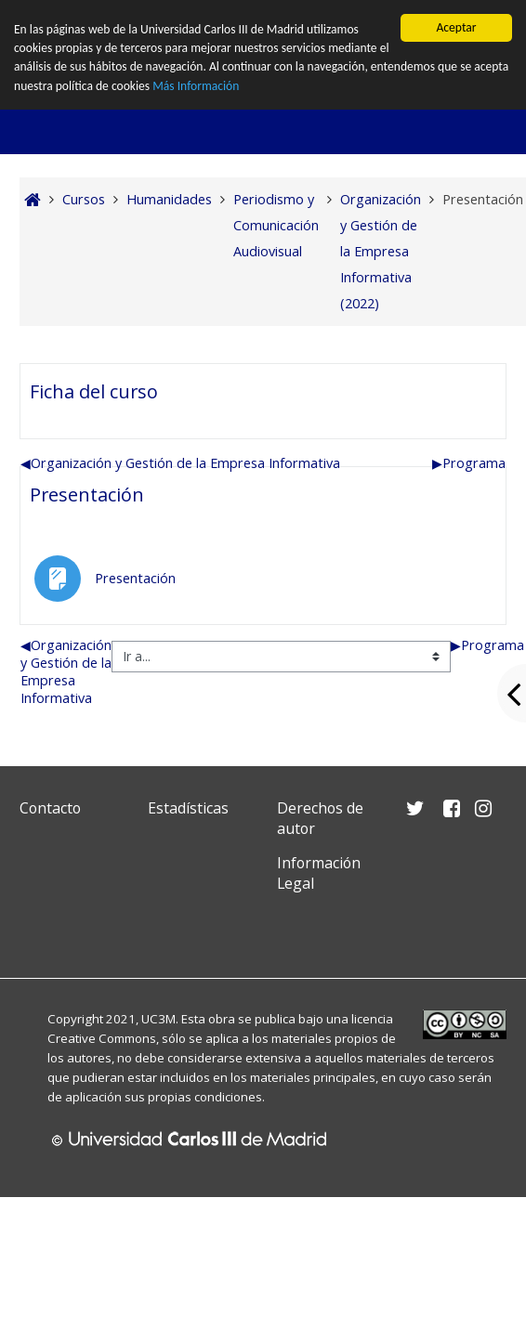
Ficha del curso (94, 391)
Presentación (87, 494)
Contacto (50, 808)
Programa (469, 463)
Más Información (196, 86)
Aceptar (456, 27)
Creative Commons (101, 1038)
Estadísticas (188, 808)
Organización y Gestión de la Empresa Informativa (180, 463)
